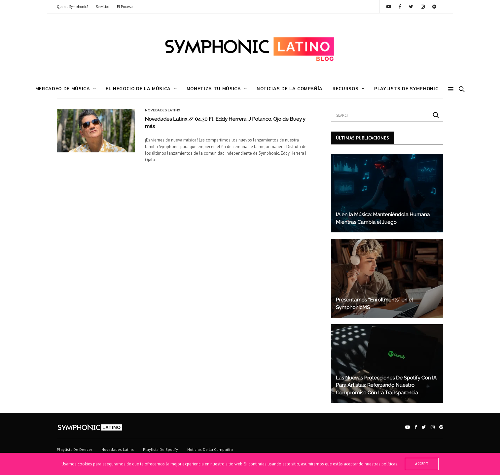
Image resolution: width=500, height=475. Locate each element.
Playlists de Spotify (160, 449)
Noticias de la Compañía (290, 89)
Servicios (102, 6)
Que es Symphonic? (72, 6)
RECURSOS (345, 89)
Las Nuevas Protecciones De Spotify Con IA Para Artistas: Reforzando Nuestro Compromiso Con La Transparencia (386, 385)
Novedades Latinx (162, 110)
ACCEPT (421, 463)
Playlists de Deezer (74, 449)
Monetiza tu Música (214, 89)
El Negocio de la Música (138, 89)
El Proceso (124, 6)
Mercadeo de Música (62, 89)
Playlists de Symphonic (406, 89)
